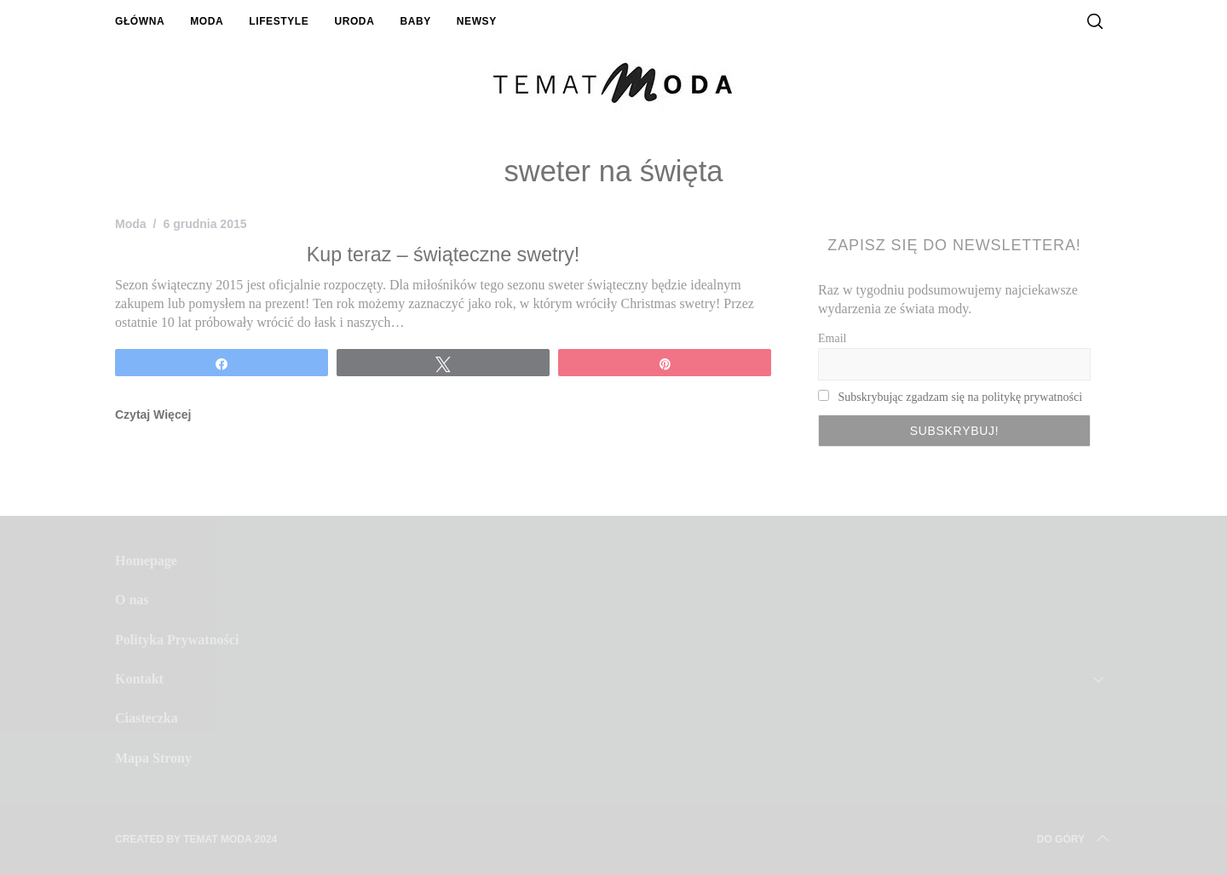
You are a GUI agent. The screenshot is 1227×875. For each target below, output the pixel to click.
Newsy (477, 21)
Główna (139, 21)
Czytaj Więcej (153, 414)
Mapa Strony (153, 758)
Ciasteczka (146, 718)
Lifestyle (278, 21)
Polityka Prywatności (177, 639)
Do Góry (1074, 839)
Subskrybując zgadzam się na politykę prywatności (960, 397)
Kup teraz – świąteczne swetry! (443, 254)
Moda (206, 21)
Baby (415, 21)
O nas (132, 599)
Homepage (146, 560)
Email (832, 338)
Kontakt (139, 679)
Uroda (354, 21)
